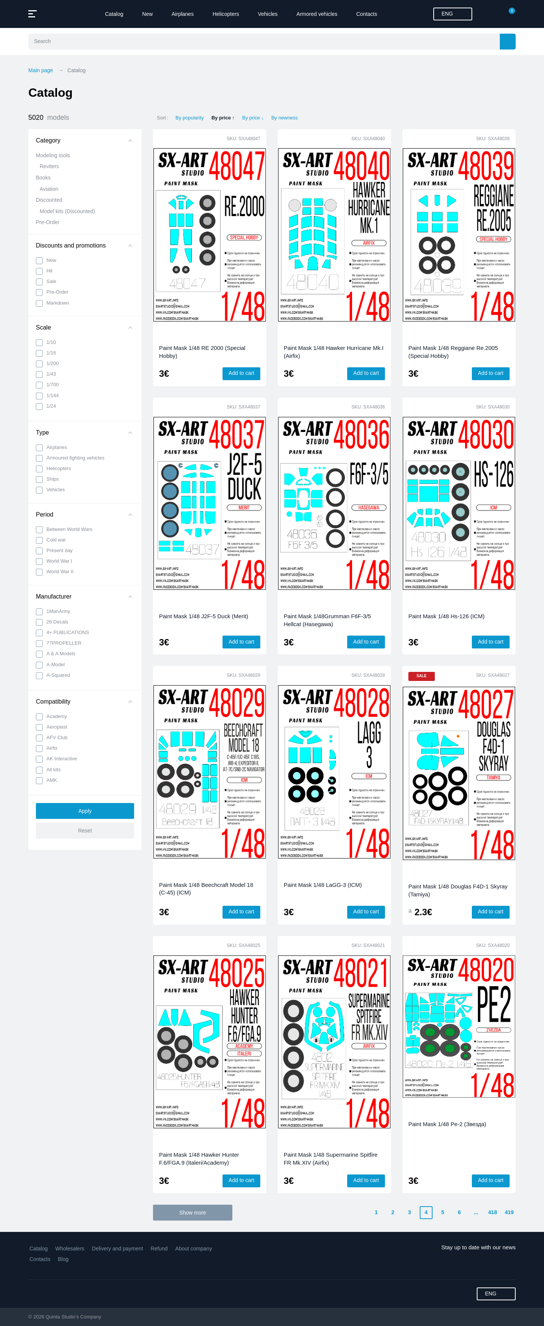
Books (43, 178)
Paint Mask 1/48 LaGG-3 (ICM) (323, 885)
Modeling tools (53, 155)
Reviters (49, 166)
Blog (63, 1259)
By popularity (189, 118)
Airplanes (182, 14)
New (147, 14)
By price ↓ (253, 118)
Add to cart (241, 373)
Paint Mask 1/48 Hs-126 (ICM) (446, 616)
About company (193, 1249)
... (476, 1212)
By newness (284, 118)
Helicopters (226, 14)
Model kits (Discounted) (67, 211)
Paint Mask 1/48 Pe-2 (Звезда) (447, 1124)
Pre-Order (47, 222)
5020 (48, 117)
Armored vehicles (317, 14)
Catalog (114, 14)
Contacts (366, 14)
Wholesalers (69, 1249)
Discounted (49, 200)
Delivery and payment (117, 1249)
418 (492, 1212)
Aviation (49, 189)
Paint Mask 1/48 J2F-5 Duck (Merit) (203, 616)
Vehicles (268, 14)
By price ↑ (223, 118)
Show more (192, 1213)
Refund (159, 1249)
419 (509, 1212)
